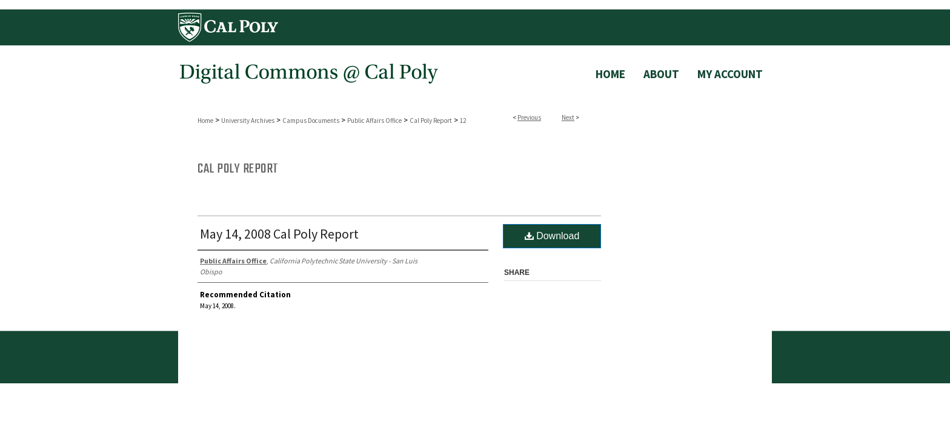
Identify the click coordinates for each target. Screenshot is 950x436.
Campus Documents (310, 120)
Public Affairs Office (374, 120)
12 (463, 120)
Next (568, 117)
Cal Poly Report (431, 120)
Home (205, 120)
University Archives (247, 120)
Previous (529, 117)
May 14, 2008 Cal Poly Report (279, 233)
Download (552, 236)
